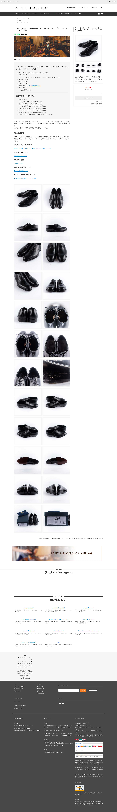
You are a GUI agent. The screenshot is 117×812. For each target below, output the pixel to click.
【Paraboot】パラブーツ (28, 631)
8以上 (20, 20)
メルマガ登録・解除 (76, 13)
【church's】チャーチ (88, 608)
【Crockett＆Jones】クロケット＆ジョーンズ (88, 631)
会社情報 (60, 13)
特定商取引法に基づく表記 (96, 103)
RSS (15, 700)
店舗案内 (67, 13)
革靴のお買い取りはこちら (21, 171)
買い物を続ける (99, 538)
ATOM (18, 700)
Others (58, 642)
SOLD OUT (88, 98)
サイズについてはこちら (20, 156)
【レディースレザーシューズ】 (28, 642)
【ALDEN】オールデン (28, 608)
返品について (99, 101)
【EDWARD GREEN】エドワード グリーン (58, 619)
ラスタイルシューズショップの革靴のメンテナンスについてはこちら (32, 148)
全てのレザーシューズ (23, 22)
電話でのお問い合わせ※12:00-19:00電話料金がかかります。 (52, 538)
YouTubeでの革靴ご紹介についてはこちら (25, 178)
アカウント (112, 1)
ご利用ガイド (17, 13)
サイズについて (26, 13)
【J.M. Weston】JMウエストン (28, 619)
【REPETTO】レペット (58, 631)
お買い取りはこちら (45, 13)
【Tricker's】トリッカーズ (88, 619)
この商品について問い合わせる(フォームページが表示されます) (80, 538)
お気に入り (88, 89)
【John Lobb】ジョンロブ (58, 608)
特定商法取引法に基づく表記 (20, 702)
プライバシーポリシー (19, 705)
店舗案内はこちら (18, 163)
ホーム (15, 18)
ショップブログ (91, 7)
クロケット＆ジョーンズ (24, 18)
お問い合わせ (35, 13)
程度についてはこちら (35, 85)
